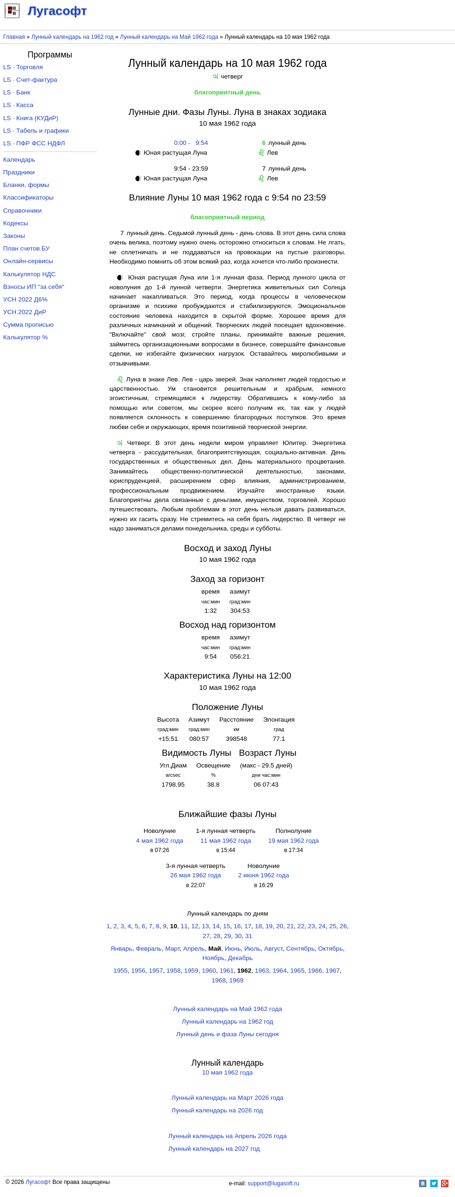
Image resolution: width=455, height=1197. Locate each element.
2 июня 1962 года (263, 875)
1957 (156, 970)
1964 (280, 970)
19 (269, 926)
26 (343, 926)
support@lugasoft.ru (273, 1183)
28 (216, 935)
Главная (14, 37)
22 (300, 926)
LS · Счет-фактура (30, 79)
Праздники (19, 172)
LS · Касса (18, 104)
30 (238, 935)
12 (194, 926)
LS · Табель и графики (36, 130)
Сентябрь (300, 948)
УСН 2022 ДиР (24, 311)
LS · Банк (16, 92)
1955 (121, 970)
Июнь (232, 948)
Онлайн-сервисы (28, 261)
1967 (332, 970)
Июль (253, 948)
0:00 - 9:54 (189, 142)
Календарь (19, 159)
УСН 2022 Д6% (25, 299)
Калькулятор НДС (29, 274)
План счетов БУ (26, 248)
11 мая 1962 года (226, 840)
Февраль (148, 948)
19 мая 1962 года (293, 840)
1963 (262, 970)
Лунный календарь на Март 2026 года (227, 1097)
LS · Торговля (23, 67)
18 (258, 926)
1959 (191, 970)
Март (172, 948)
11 (184, 926)
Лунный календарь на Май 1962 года (169, 37)
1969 (236, 980)
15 (226, 926)
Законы (14, 235)
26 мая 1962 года (195, 875)
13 (205, 926)
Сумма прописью (28, 324)
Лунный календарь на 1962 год (72, 37)
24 (321, 926)
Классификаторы (28, 197)
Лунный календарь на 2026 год (217, 1110)
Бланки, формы (26, 184)
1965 (297, 970)
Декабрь (240, 957)
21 (290, 926)
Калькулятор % (25, 337)
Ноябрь (213, 957)
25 (332, 926)
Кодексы (15, 223)
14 (215, 926)
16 (237, 926)
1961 (226, 970)
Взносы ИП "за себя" (33, 286)
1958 (173, 970)
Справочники (22, 210)
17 (247, 926)
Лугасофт (38, 1182)
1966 (315, 970)
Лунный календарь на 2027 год (214, 1148)
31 (248, 935)
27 (206, 935)
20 (279, 926)
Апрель (194, 948)
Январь (121, 948)
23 (311, 926)
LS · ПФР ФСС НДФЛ (34, 143)
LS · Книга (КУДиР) (30, 118)
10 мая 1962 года (227, 1072)
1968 (218, 980)
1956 (138, 970)
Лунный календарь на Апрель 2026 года (227, 1136)
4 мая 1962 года (159, 840)
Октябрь (330, 948)
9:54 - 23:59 (189, 168)
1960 (209, 970)
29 (227, 935)
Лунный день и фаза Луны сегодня (227, 1034)
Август (273, 948)
